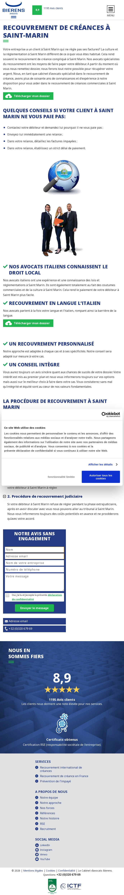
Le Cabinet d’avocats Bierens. (95, 870)
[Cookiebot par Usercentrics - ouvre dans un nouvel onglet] (104, 414)
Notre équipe (49, 798)
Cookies (50, 870)
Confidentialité (66, 870)
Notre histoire (49, 818)
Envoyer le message (34, 608)
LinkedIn (45, 845)
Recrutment (48, 829)
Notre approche (50, 803)
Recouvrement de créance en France (64, 776)
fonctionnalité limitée (61, 476)
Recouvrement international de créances (61, 769)
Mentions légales (33, 870)
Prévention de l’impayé (55, 781)
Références (47, 813)
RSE (42, 824)
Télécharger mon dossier (32, 96)
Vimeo (43, 854)
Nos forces (47, 808)
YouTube (45, 859)
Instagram (46, 849)
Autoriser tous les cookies (100, 477)
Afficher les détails (100, 464)
